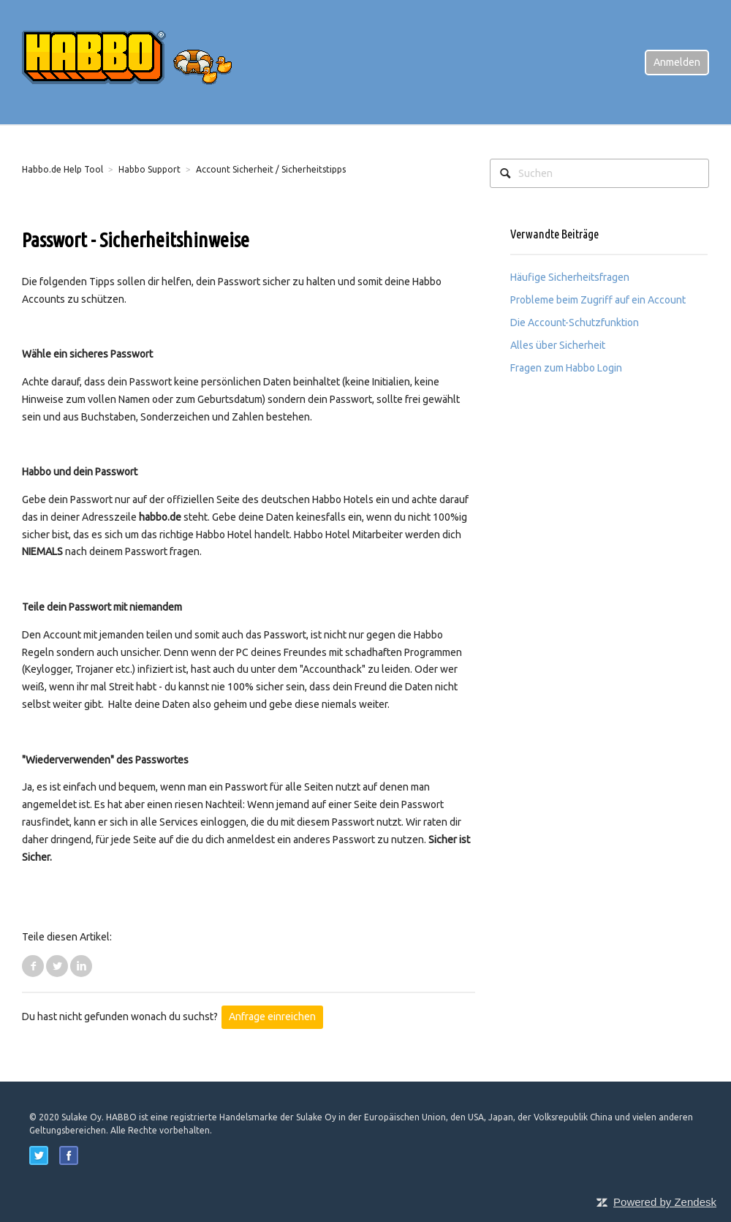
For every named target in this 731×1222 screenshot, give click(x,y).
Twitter (57, 966)
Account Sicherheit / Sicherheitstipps (271, 169)
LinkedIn (81, 966)
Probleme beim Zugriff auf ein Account (598, 300)
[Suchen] (599, 173)
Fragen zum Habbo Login (566, 368)
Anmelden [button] (677, 62)
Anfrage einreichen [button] (272, 1016)
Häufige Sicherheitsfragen (569, 277)
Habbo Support (149, 169)
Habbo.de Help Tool (62, 169)
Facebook (33, 966)
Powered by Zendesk (664, 1202)
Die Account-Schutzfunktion (574, 322)
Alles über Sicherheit (557, 345)
